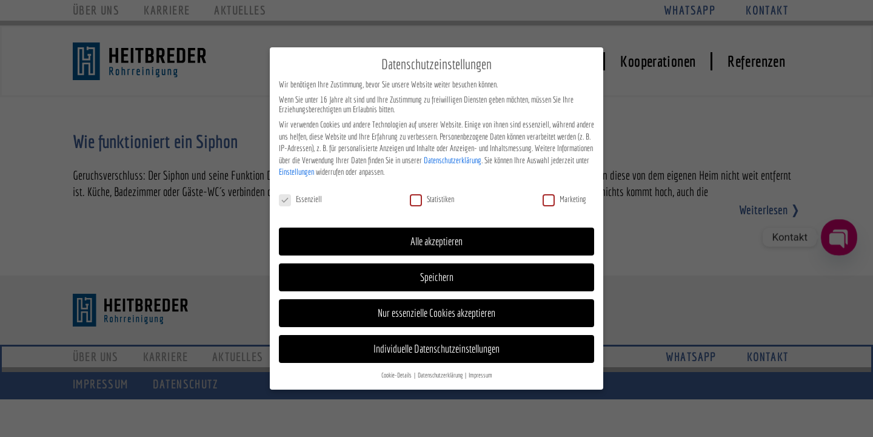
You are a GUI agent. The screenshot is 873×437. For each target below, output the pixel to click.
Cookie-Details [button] (397, 372)
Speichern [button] (436, 274)
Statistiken (432, 197)
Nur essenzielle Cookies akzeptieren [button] (436, 309)
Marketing (564, 197)
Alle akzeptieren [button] (436, 238)
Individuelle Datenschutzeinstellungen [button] (436, 345)
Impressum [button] (480, 372)
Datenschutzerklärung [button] (441, 372)
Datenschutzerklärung (452, 157)
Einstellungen (296, 169)
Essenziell (300, 197)
